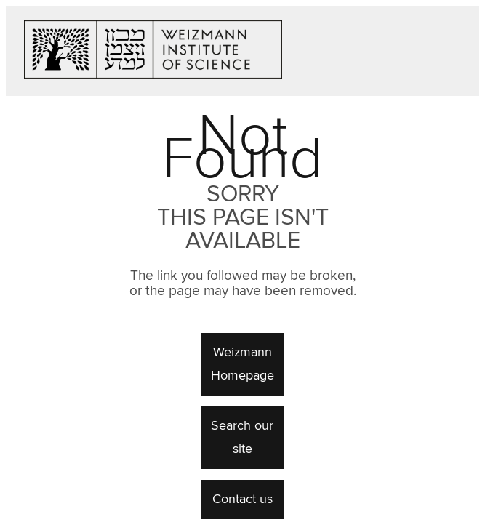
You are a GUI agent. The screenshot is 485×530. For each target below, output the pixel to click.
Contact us (242, 499)
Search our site (242, 437)
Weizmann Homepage (242, 364)
